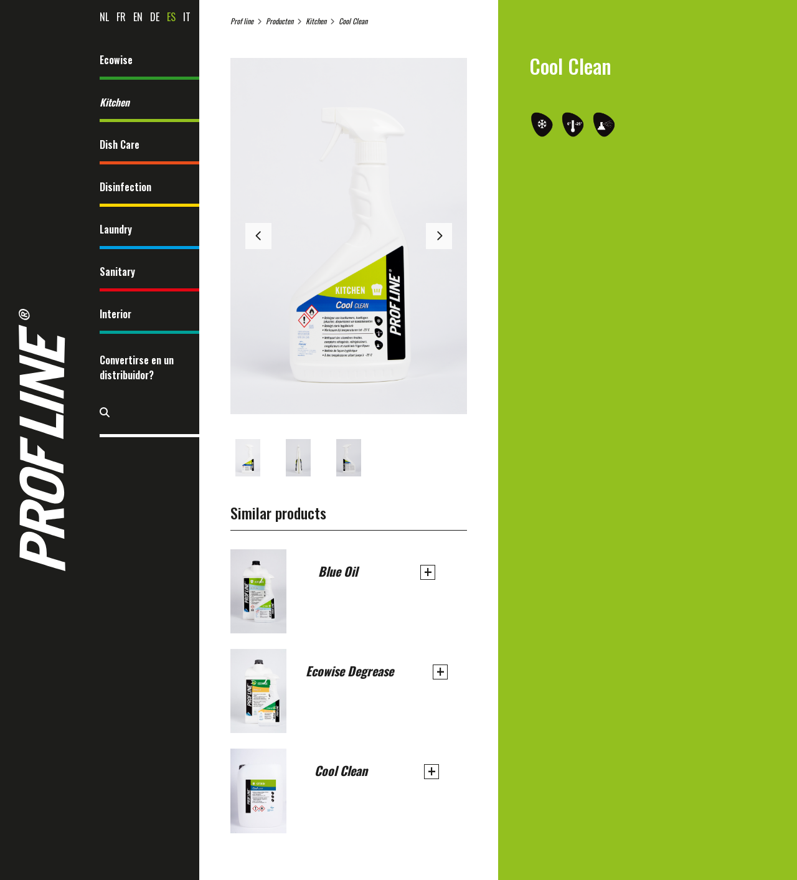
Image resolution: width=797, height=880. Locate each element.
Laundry (116, 229)
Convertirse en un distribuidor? (137, 367)
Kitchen (115, 102)
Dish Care (119, 144)
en (138, 16)
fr (121, 16)
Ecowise (116, 59)
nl (104, 16)
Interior (115, 313)
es (171, 16)
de (154, 16)
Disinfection (125, 186)
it (187, 16)
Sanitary (117, 271)
